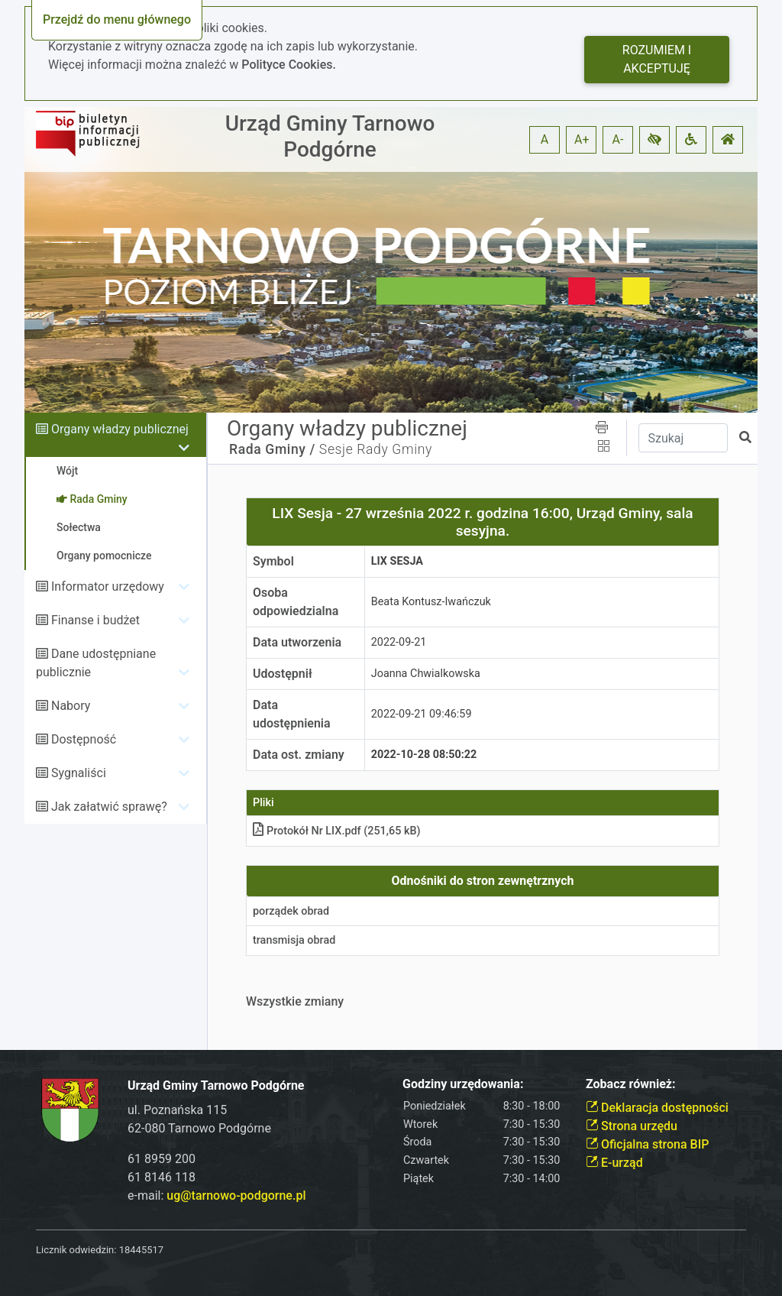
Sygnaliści (78, 773)
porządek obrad (291, 911)
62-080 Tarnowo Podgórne (199, 1128)
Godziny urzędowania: (462, 1084)
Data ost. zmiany (298, 754)
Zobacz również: (631, 1084)
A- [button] (618, 139)
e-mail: (216, 1195)
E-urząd (614, 1162)
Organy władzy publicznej (120, 429)
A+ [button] (582, 139)
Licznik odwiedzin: (76, 1250)
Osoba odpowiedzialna (295, 601)
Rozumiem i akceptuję (656, 59)
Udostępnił (282, 673)
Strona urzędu (631, 1126)
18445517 (141, 1250)
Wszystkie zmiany (295, 1001)
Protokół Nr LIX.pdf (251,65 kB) (337, 831)
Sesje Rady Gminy (375, 449)
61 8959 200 (162, 1159)
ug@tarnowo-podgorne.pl (235, 1195)
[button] (654, 140)
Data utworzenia (297, 642)
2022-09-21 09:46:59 (421, 714)
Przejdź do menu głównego (117, 19)
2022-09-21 (399, 642)
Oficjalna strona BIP (647, 1144)
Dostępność (83, 739)
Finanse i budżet (95, 620)
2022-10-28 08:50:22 (424, 754)
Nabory (70, 705)
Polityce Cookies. (288, 64)
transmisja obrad (294, 940)
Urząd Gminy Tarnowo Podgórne (330, 136)
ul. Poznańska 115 (177, 1110)
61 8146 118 (162, 1177)
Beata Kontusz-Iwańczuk (431, 601)
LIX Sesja (397, 561)
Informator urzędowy (107, 586)
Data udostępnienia (292, 714)
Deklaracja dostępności (657, 1107)
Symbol (273, 561)
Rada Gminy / (272, 449)
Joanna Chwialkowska (425, 673)
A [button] (544, 139)
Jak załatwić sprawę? (109, 806)
